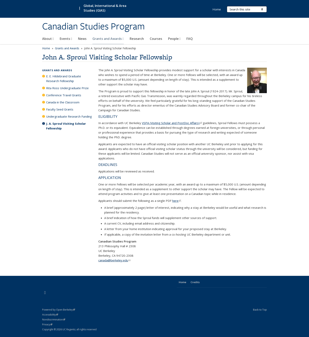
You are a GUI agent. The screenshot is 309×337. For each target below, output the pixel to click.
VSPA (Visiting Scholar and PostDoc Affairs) (172, 123)
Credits (195, 282)
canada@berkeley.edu (114, 260)
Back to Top (260, 309)
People (174, 39)
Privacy (47, 324)
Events (66, 39)
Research (137, 39)
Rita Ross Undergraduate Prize (67, 88)
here (176, 201)
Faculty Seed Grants (59, 109)
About (48, 39)
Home (216, 9)
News (82, 39)
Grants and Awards (108, 39)
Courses (156, 39)
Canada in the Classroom (62, 102)
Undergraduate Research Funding (69, 116)
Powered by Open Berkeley (58, 309)
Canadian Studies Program (93, 26)
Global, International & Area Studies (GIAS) (105, 8)
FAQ (189, 39)
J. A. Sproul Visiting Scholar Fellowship (66, 126)
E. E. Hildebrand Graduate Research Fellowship (63, 78)
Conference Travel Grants (63, 95)
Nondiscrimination (53, 319)
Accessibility (50, 314)
